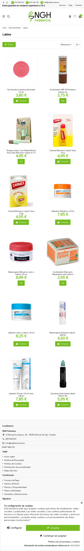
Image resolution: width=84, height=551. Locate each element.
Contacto (78, 5)
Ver (62, 100)
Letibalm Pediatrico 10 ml (62, 211)
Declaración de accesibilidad (17, 467)
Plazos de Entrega (12, 490)
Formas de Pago (11, 480)
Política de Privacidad (14, 460)
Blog (71, 5)
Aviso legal (9, 456)
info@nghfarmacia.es (51, 2)
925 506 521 (19, 2)
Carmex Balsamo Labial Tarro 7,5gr (21, 212)
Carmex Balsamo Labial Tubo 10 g (62, 151)
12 (78, 44)
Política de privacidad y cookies (64, 542)
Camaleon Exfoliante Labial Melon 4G (62, 394)
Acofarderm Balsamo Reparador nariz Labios (62, 273)
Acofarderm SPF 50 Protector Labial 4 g (63, 90)
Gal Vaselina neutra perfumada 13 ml (21, 90)
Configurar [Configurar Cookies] (14, 528)
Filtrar (9, 44)
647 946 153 (34, 2)
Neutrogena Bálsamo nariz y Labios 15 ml (21, 273)
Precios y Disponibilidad (15, 487)
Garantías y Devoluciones (15, 494)
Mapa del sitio (10, 470)
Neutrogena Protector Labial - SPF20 (63, 333)
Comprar (21, 100)
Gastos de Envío (11, 483)
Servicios (62, 5)
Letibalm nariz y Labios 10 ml (21, 332)
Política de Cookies (13, 463)
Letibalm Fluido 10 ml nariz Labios (21, 394)
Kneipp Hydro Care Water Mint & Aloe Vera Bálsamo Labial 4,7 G (21, 151)
